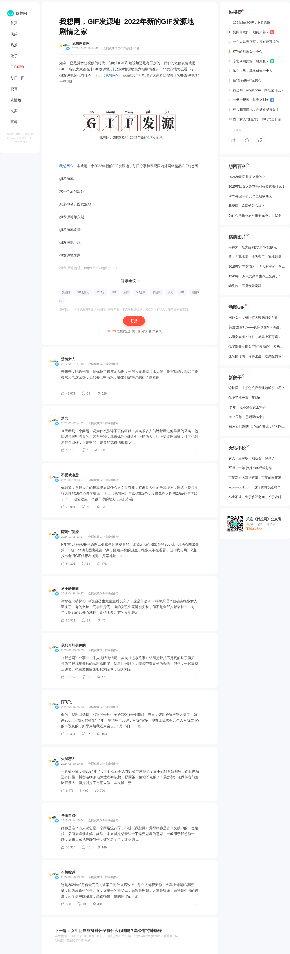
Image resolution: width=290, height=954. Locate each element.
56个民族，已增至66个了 (246, 417)
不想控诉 (68, 872)
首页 (14, 23)
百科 (14, 122)
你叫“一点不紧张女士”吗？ (247, 407)
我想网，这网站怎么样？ (246, 206)
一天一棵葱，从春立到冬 (251, 100)
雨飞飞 (66, 702)
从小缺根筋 (70, 588)
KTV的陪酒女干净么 (245, 51)
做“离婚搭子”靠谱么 (244, 80)
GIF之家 (140, 292)
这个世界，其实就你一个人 (250, 71)
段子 (14, 56)
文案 (14, 111)
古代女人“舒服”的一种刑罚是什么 (254, 119)
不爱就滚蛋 (70, 475)
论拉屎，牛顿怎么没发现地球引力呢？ (256, 388)
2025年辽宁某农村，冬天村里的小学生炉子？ (257, 266)
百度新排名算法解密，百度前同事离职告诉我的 (257, 477)
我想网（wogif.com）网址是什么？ (256, 90)
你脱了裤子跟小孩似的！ (246, 397)
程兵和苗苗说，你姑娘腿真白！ (253, 109)
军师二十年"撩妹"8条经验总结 (250, 468)
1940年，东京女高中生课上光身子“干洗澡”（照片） (257, 276)
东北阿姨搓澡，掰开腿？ (251, 61)
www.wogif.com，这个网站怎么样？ (254, 487)
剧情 (126, 292)
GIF (13, 67)
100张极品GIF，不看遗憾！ (251, 22)
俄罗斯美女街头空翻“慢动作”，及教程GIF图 (257, 346)
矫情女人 (68, 359)
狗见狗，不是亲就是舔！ (246, 286)
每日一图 (18, 78)
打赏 (134, 321)
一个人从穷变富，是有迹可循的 (253, 42)
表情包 (16, 100)
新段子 (157, 292)
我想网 (110, 75)
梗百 (14, 89)
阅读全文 (128, 281)
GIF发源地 (83, 292)
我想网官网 (81, 43)
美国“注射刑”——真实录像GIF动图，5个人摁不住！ (257, 327)
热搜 (14, 45)
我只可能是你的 (73, 645)
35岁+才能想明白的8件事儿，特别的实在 (257, 426)
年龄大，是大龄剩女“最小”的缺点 (252, 247)
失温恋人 (68, 759)
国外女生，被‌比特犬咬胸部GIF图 (252, 317)
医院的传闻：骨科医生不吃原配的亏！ (256, 356)
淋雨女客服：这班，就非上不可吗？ (254, 337)
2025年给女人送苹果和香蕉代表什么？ (256, 186)
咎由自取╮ (70, 815)
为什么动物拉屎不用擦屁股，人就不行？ (257, 215)
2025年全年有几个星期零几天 (250, 196)
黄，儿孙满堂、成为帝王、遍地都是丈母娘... (257, 257)
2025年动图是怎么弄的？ (246, 177)
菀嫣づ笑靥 (70, 532)
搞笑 (14, 34)
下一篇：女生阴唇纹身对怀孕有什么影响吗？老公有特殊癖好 (108, 930)
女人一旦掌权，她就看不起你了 (251, 458)
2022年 (100, 292)
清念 (64, 418)
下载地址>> (254, 528)
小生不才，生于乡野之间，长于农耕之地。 (257, 497)
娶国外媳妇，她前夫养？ (251, 32)
